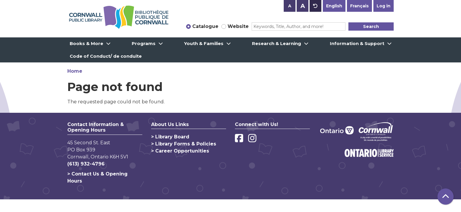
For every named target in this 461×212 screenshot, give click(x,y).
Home (74, 71)
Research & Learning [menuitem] (276, 43)
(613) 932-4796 (86, 164)
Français (359, 6)
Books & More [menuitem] (86, 43)
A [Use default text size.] (315, 6)
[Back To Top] (445, 196)
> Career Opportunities (180, 151)
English (334, 6)
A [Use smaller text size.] (289, 6)
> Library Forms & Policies (183, 144)
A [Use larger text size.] (302, 5)
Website (238, 26)
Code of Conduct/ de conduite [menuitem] (106, 56)
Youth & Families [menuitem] (203, 43)
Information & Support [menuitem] (357, 43)
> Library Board (170, 137)
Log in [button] (383, 6)
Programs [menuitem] (144, 43)
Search (371, 26)
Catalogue (205, 26)
